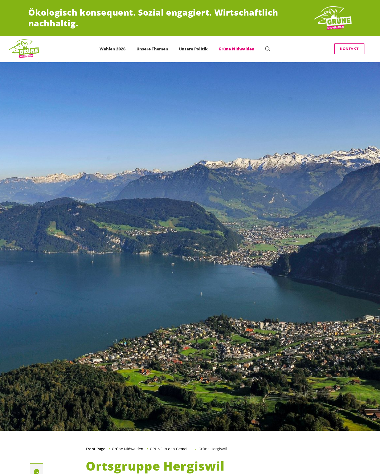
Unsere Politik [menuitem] (193, 48)
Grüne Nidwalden (127, 449)
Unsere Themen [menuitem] (152, 48)
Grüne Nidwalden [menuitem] (236, 48)
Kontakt (349, 49)
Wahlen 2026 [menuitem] (112, 48)
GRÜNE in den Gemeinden (171, 449)
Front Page (95, 449)
